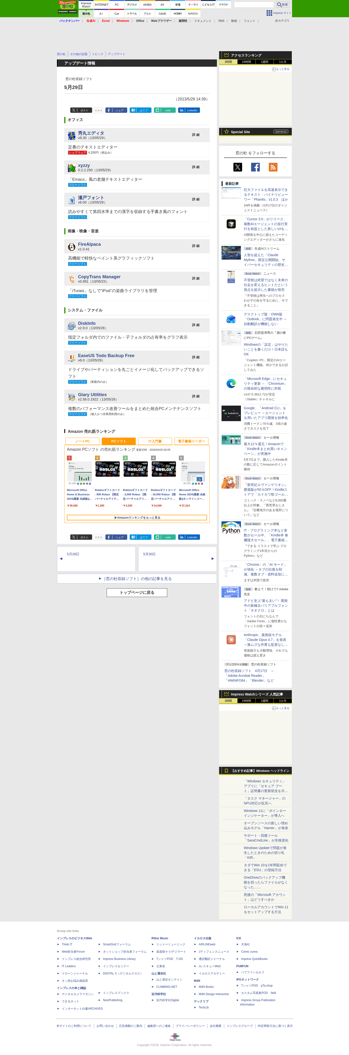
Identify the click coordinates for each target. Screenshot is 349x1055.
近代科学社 (158, 994)
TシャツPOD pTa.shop (257, 985)
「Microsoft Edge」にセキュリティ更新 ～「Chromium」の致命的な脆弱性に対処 (265, 383)
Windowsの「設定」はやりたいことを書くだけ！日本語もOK (266, 349)
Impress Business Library (119, 959)
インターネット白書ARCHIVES (82, 1008)
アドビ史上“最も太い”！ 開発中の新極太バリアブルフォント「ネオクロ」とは (266, 605)
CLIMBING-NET (166, 987)
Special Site (240, 132)
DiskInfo (87, 323)
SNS (221, 21)
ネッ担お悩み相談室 (75, 980)
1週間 (265, 62)
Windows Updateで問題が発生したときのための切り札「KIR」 (265, 852)
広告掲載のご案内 (130, 1026)
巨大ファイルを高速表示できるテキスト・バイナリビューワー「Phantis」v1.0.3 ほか (266, 194)
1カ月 (283, 62)
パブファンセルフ (252, 972)
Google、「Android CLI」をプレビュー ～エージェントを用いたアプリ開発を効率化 (266, 413)
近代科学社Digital (167, 1000)
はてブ (144, 110)
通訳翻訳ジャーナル (212, 959)
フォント (249, 21)
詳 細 (195, 135)
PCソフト (118, 441)
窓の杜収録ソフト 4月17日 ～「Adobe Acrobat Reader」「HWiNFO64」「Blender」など (249, 675)
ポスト (84, 110)
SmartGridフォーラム (117, 944)
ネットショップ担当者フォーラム (125, 951)
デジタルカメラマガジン (78, 994)
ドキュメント (203, 21)
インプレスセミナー (116, 966)
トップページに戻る (136, 592)
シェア (120, 110)
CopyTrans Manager (99, 276)
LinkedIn (192, 110)
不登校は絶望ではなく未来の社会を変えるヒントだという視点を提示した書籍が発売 (266, 285)
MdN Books (206, 987)
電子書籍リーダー (191, 441)
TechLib (204, 1007)
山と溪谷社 (158, 973)
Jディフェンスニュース (214, 951)
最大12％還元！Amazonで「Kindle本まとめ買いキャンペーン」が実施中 (265, 449)
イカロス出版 (202, 938)
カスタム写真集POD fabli (258, 993)
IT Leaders (69, 966)
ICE (238, 938)
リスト (99, 110)
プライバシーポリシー (190, 1026)
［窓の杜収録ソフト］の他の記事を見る (137, 579)
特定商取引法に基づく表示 (275, 1026)
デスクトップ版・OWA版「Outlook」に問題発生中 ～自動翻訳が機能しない (265, 319)
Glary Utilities (92, 394)
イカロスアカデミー (212, 973)
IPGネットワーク (247, 979)
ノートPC (82, 441)
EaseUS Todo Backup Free (106, 355)
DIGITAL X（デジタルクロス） (123, 973)
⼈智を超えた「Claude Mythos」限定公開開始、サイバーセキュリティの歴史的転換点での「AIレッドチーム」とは (266, 264)
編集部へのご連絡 (159, 1026)
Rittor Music (159, 938)
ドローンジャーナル (75, 973)
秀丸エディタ (91, 133)
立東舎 (160, 966)
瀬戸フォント (91, 197)
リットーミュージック (170, 944)
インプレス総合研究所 (76, 959)
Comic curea (249, 951)
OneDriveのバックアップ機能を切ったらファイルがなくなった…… (266, 882)
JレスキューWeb (210, 966)
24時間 (246, 62)
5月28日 (73, 554)
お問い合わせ (105, 1026)
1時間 (228, 62)
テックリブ (201, 1001)
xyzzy (84, 165)
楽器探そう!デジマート (171, 951)
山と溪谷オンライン (169, 979)
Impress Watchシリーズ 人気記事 (257, 694)
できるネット (70, 1001)
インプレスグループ (240, 1026)
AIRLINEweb (207, 944)
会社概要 (216, 1026)
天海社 (245, 944)
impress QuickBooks (254, 959)
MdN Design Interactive (214, 994)
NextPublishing (112, 1000)
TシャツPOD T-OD (169, 959)
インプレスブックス (116, 993)
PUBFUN (242, 966)
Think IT (67, 944)
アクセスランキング (246, 55)
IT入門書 (155, 441)
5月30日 (149, 554)
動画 (234, 21)
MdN (197, 980)
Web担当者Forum (73, 951)
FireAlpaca (89, 244)
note (168, 110)
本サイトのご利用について (73, 1026)
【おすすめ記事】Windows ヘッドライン (260, 771)
